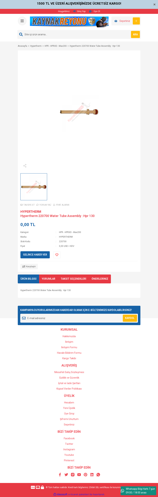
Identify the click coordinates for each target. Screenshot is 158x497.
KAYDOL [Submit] (130, 318)
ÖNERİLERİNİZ (100, 278)
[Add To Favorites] (56, 254)
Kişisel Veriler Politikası (69, 388)
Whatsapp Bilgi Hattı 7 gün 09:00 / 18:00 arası (138, 490)
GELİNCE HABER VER (35, 254)
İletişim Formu (69, 347)
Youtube (69, 454)
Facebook (69, 438)
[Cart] (126, 21)
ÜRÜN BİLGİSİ (28, 278)
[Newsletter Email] (79, 318)
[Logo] (69, 22)
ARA (135, 34)
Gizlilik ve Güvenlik (69, 377)
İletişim (69, 341)
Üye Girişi (69, 413)
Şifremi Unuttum (69, 419)
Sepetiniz (69, 424)
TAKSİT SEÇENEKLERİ (73, 278)
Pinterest (69, 460)
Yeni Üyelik (69, 408)
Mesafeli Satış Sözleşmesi (69, 372)
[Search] (79, 34)
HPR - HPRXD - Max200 (70, 232)
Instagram (69, 449)
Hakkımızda (69, 336)
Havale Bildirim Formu (69, 352)
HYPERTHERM (30, 211)
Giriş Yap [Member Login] (79, 11)
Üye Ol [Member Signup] (94, 11)
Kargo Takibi (69, 358)
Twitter (69, 443)
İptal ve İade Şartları (69, 383)
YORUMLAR (48, 278)
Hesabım (69, 402)
